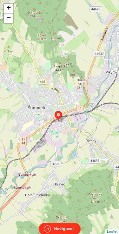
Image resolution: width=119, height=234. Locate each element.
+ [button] (9, 8)
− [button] (9, 18)
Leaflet (112, 226)
